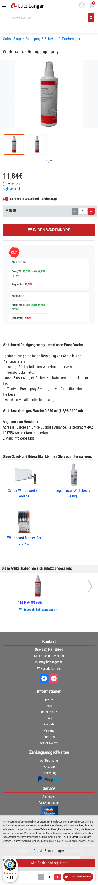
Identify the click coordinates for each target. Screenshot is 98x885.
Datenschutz (49, 712)
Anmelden (49, 796)
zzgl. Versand (11, 189)
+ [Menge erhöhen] (91, 211)
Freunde (49, 724)
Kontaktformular (51, 668)
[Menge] (83, 211)
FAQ (49, 718)
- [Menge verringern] (75, 211)
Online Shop (12, 39)
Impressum (49, 699)
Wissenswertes (49, 743)
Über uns (49, 737)
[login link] (82, 5)
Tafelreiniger (71, 39)
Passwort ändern (49, 802)
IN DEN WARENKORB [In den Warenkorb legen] (49, 229)
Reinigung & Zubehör (41, 39)
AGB (49, 706)
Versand (49, 730)
